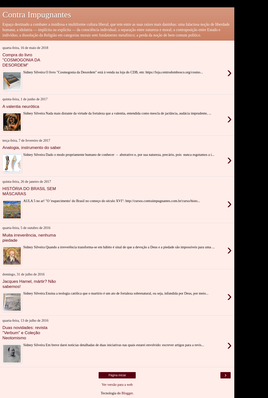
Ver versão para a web (117, 385)
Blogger (127, 393)
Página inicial (117, 375)
